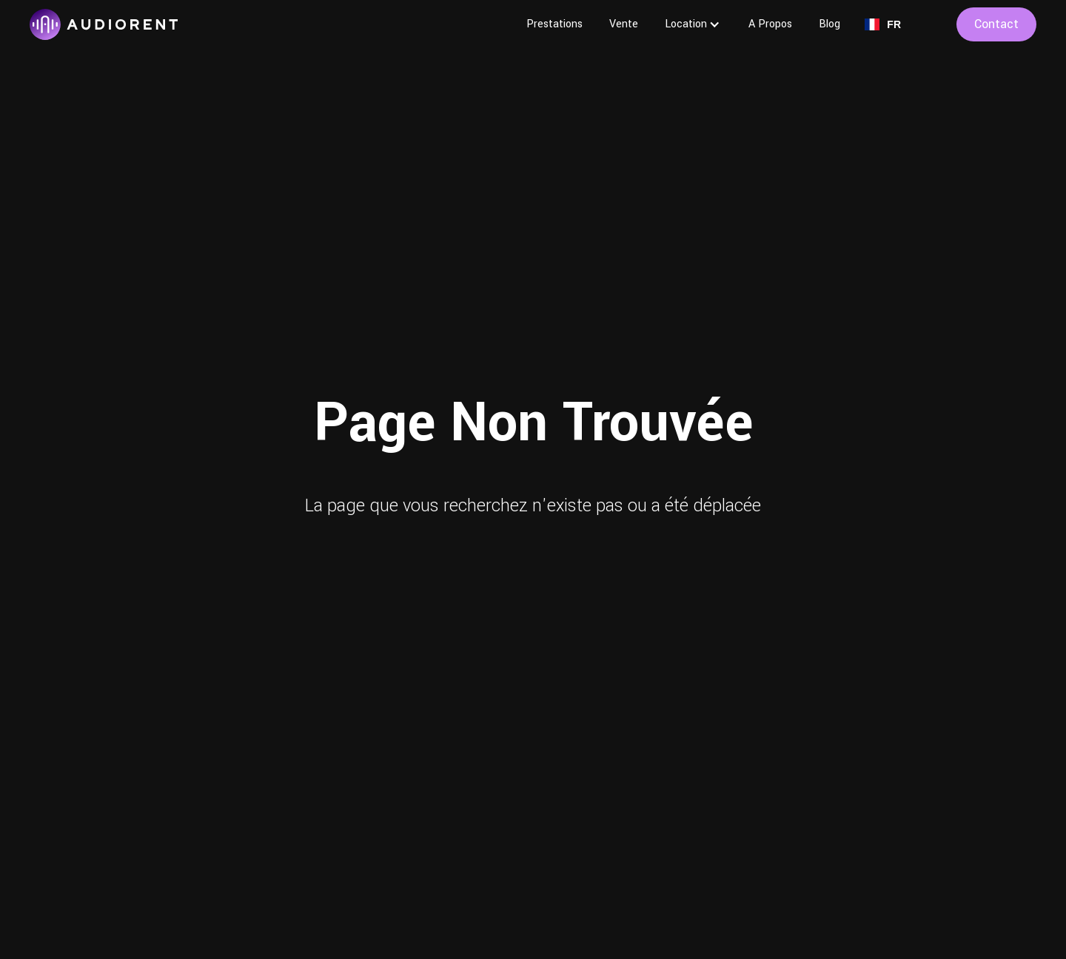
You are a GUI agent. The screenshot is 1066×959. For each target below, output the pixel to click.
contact (996, 24)
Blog (829, 24)
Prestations (554, 24)
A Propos (770, 24)
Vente (623, 24)
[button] (693, 24)
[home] (104, 24)
